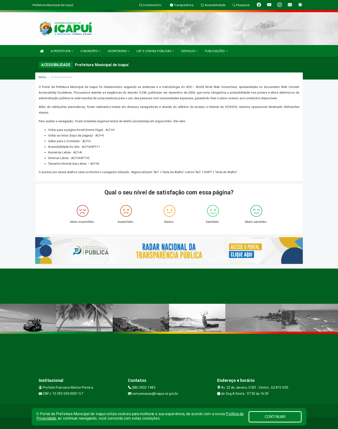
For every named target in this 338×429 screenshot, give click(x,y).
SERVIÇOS (189, 51)
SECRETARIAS (119, 51)
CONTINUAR (275, 416)
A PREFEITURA (62, 51)
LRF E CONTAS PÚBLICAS (155, 51)
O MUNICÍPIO (91, 51)
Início (42, 77)
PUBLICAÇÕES (216, 51)
